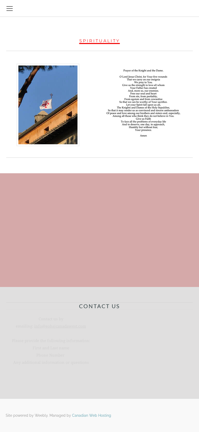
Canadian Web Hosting (91, 415)
